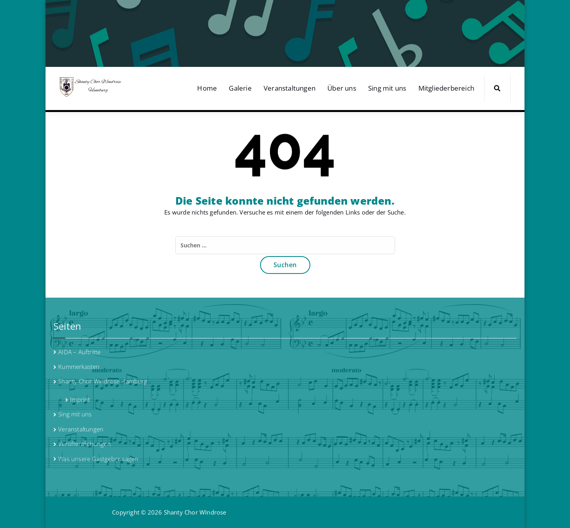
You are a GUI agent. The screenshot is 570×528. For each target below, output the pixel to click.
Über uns (341, 88)
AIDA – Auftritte (79, 352)
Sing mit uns (387, 88)
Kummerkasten (78, 366)
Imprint (80, 399)
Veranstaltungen (289, 88)
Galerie (240, 88)
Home (207, 88)
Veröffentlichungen (84, 444)
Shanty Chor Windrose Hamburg (102, 381)
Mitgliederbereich (446, 88)
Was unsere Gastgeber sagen (98, 459)
